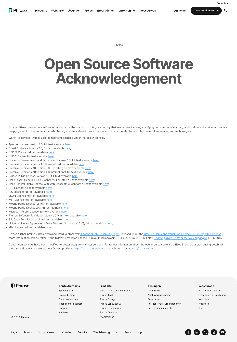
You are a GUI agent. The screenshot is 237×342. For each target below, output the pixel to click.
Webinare (57, 10)
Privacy (28, 332)
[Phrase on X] (205, 332)
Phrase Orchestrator (111, 308)
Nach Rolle (154, 290)
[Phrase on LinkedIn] (197, 332)
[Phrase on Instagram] (214, 332)
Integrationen (106, 10)
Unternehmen (127, 10)
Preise (88, 10)
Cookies (66, 332)
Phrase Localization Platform (115, 290)
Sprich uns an (66, 290)
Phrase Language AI (110, 303)
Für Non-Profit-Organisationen (164, 303)
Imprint (141, 332)
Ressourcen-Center (209, 290)
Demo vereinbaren (204, 10)
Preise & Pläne (67, 295)
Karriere (63, 312)
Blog (200, 308)
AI (117, 332)
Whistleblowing (101, 332)
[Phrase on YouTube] (222, 332)
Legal (14, 332)
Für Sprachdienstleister (160, 308)
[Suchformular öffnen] (225, 10)
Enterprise (153, 299)
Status (128, 332)
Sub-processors (47, 332)
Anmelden (180, 10)
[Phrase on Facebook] (188, 332)
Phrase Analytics (109, 312)
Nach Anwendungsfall (159, 295)
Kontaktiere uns (69, 286)
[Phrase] (18, 10)
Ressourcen (148, 10)
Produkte (41, 10)
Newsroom (204, 299)
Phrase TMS (106, 295)
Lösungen (74, 10)
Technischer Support (70, 303)
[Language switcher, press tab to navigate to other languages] (222, 3)
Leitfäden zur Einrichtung (212, 295)
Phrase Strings (107, 299)
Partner (63, 308)
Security (82, 332)
